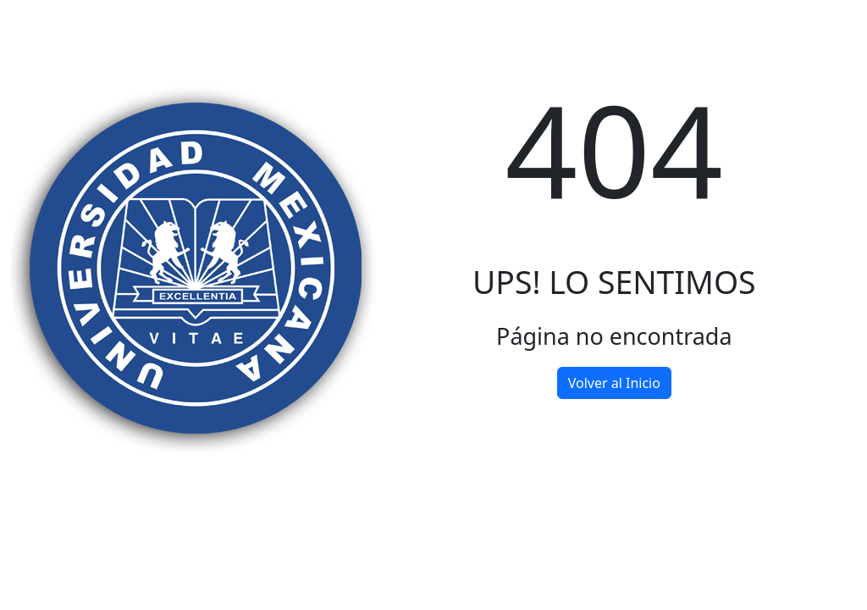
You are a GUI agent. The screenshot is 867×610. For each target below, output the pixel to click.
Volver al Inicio (614, 383)
